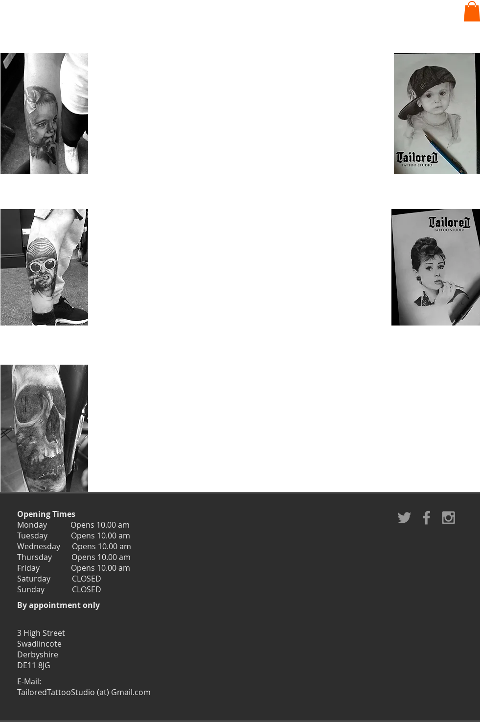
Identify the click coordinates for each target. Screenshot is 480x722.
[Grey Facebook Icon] (426, 518)
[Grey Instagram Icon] (448, 518)
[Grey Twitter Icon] (404, 518)
